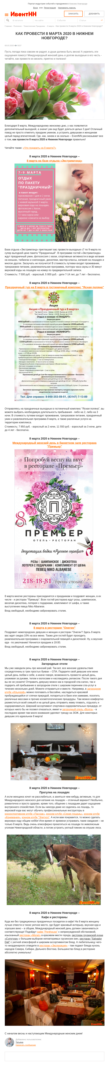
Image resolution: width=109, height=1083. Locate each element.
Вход (35, 8)
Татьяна (19, 1042)
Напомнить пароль (67, 8)
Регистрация (50, 8)
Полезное (17, 26)
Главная (8, 26)
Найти (7, 20)
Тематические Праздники (34, 26)
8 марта (50, 26)
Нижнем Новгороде (78, 4)
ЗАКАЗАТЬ (73, 14)
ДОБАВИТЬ (94, 14)
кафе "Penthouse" (47, 931)
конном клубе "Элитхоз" (35, 817)
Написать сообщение (26, 1045)
